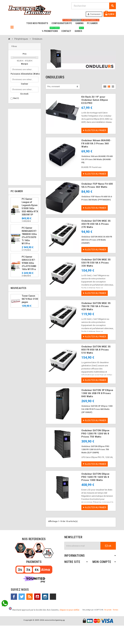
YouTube (37, 597)
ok (108, 546)
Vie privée (107, 610)
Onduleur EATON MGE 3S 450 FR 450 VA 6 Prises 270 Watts (96, 224)
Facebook (14, 597)
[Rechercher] (93, 5)
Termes (115, 610)
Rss (29, 597)
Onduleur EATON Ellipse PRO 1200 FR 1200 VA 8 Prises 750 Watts (95, 433)
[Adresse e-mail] (82, 546)
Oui (16, 98)
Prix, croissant (53, 86)
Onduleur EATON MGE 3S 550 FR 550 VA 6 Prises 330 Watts (96, 262)
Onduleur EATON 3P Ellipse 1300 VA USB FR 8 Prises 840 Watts (97, 393)
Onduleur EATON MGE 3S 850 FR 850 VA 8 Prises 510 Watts (96, 350)
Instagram (45, 597)
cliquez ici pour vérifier (69, 610)
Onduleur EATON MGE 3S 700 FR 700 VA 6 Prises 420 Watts (96, 306)
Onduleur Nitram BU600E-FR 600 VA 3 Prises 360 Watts (96, 143)
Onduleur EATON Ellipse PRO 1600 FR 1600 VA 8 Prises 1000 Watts (95, 477)
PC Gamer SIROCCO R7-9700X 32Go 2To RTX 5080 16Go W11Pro (29, 263)
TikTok (53, 597)
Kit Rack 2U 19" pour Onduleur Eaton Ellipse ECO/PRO (94, 99)
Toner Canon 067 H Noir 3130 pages (30, 299)
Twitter (22, 597)
